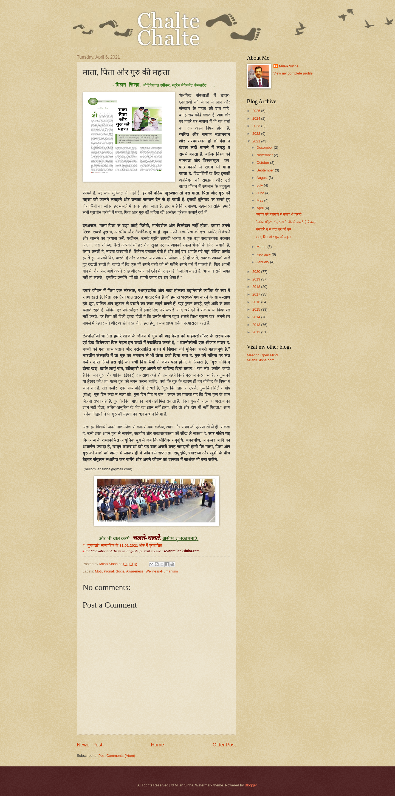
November (265, 155)
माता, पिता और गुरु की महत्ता (273, 237)
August (262, 178)
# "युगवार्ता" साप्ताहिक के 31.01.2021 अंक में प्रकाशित (123, 545)
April (260, 208)
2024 (256, 118)
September (265, 170)
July (260, 185)
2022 (256, 133)
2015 (256, 309)
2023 (256, 126)
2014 (256, 317)
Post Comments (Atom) (116, 756)
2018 (256, 287)
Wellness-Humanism (162, 571)
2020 (256, 272)
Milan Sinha (289, 66)
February (264, 254)
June (260, 193)
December (265, 147)
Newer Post (89, 745)
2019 (256, 279)
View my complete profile (293, 73)
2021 (256, 141)
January (263, 262)
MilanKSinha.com (260, 360)
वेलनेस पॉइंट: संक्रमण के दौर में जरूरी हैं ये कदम (286, 222)
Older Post (224, 745)
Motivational (104, 571)
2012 (256, 332)
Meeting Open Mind (262, 355)
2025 (256, 111)
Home (157, 745)
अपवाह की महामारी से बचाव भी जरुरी (278, 214)
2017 (256, 294)
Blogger (251, 785)
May (260, 200)
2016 (256, 302)
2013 (256, 325)
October (263, 163)
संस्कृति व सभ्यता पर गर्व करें (273, 229)
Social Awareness (129, 571)
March (261, 247)
